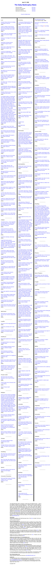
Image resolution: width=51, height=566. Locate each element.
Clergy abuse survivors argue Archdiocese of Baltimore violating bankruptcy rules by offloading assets (42, 60)
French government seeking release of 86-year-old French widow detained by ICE (8, 100)
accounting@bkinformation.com (16, 559)
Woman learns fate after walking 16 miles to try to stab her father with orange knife (7, 182)
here (32, 518)
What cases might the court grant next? (8, 291)
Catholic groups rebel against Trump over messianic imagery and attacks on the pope (8, 420)
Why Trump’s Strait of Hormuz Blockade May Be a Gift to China (42, 352)
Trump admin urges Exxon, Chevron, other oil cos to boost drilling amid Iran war (25, 192)
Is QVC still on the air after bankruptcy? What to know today (42, 213)
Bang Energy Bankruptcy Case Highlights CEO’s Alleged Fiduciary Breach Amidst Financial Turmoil (25, 450)
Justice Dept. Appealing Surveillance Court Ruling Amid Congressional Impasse (8, 151)
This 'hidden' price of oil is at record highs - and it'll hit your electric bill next (25, 197)
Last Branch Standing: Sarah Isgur (7, 236)
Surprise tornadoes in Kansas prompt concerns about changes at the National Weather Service (25, 264)
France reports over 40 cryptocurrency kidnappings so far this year (25, 494)
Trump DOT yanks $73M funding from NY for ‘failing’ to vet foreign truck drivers (42, 292)
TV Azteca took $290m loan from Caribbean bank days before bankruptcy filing (24, 417)
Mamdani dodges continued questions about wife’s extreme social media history (24, 307)
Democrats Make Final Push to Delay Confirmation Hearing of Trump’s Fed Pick (25, 103)
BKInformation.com (15, 515)
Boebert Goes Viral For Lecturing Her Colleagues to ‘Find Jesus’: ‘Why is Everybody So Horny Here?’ (25, 335)
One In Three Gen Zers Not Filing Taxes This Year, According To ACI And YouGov (42, 246)
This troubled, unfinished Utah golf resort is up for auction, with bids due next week (25, 433)
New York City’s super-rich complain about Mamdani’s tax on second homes (24, 315)
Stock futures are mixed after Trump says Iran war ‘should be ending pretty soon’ (8, 314)
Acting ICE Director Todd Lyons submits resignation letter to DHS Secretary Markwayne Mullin (8, 115)
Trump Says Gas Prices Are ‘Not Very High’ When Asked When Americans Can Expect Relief (25, 176)
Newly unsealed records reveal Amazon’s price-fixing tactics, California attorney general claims (42, 233)
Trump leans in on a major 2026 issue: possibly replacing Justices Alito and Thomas (8, 267)
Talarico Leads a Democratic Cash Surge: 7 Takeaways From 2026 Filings (24, 245)
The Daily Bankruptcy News (25, 5)
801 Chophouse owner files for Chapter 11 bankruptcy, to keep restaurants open (24, 444)
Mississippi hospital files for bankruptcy (8, 338)
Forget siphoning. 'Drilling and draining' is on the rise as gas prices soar (25, 203)
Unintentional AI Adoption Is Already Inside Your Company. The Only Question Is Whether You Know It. (42, 192)
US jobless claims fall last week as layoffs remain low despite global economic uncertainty (24, 77)
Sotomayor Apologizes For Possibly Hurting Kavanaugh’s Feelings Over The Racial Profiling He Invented (8, 277)
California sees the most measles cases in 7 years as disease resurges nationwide (8, 368)
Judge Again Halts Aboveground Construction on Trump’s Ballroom (8, 243)
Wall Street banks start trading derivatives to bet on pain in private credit (7, 378)
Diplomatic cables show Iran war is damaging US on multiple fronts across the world (24, 41)
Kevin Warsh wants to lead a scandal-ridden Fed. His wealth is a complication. (25, 69)
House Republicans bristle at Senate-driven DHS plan (25, 276)
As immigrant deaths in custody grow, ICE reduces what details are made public (8, 97)
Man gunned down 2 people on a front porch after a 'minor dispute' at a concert (8, 188)
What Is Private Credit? (5, 386)
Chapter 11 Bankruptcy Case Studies (42, 34)
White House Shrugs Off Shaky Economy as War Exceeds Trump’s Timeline (25, 83)
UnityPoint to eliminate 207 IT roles (7, 326)
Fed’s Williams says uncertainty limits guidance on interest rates (24, 52)
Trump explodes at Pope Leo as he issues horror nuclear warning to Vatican (7, 403)
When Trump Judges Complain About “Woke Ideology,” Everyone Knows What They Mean (8, 295)
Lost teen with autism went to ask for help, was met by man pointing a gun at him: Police (8, 194)
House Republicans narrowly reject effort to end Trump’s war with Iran (25, 224)
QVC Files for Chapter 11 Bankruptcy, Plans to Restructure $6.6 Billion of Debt (42, 209)
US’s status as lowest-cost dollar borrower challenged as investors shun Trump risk (24, 63)
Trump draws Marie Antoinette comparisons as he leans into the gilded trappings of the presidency (24, 235)
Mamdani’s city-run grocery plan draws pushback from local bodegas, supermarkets (25, 455)
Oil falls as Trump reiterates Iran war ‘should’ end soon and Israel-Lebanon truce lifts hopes (25, 182)
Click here (33, 9)
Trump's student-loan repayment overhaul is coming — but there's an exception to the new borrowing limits (42, 134)
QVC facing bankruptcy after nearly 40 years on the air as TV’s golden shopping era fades (42, 218)
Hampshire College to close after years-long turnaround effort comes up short (25, 359)
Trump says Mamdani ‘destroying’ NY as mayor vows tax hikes (25, 310)
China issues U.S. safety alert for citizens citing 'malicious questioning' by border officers (8, 102)
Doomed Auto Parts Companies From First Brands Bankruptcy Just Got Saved (25, 379)
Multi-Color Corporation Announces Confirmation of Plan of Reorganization (25, 465)
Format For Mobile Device (25, 14)
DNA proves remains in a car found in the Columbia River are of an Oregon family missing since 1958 (8, 204)
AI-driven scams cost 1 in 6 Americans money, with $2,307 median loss (24, 349)
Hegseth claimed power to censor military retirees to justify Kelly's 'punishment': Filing (25, 258)
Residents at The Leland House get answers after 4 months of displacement (25, 149)
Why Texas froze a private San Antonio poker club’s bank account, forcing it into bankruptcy (8, 455)
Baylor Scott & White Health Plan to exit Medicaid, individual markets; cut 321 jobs (8, 361)
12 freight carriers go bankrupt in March (42, 283)
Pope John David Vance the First (7, 424)
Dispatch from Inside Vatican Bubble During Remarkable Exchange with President (8, 398)
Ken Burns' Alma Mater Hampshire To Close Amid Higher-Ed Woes (25, 362)
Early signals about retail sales (41, 237)
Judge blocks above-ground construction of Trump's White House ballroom (8, 241)
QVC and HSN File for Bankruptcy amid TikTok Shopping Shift (42, 223)
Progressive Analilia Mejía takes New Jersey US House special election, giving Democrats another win (25, 325)
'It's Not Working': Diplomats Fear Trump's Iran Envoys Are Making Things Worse (41, 362)
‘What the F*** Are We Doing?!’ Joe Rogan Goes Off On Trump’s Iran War (25, 227)
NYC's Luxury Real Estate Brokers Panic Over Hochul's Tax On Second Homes (25, 157)
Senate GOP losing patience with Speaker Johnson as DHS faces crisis (24, 279)
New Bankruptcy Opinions (40, 19)
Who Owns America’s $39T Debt (24, 112)
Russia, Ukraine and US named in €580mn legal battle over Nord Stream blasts (42, 322)
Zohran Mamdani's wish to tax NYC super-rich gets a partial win (24, 312)
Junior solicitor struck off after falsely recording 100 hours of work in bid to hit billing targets (42, 316)
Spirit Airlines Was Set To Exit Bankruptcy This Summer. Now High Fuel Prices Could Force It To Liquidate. (42, 88)
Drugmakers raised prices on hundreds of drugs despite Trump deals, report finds (42, 260)
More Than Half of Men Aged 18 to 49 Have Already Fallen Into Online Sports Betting (8, 460)
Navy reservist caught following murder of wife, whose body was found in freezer (8, 177)
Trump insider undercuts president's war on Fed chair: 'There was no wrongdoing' (25, 97)
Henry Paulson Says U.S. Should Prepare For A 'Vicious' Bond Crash (25, 31)
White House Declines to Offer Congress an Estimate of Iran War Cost (24, 284)
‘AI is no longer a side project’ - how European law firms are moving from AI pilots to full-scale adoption (8, 57)
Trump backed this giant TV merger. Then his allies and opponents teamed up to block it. (25, 269)
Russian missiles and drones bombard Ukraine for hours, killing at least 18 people (42, 390)
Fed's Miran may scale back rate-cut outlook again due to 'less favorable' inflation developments (25, 57)
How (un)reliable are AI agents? (41, 156)
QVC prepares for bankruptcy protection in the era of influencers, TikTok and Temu (42, 215)
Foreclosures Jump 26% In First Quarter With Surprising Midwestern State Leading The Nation (25, 137)
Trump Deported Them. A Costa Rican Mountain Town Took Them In (7, 108)
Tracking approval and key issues (24, 216)
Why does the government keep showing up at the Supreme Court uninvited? (7, 262)
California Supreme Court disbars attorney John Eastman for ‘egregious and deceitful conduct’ (8, 141)
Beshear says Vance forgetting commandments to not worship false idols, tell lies (8, 427)
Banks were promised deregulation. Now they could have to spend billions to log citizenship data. (25, 475)
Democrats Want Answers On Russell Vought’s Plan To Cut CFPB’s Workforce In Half (8, 479)
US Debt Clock (21, 121)
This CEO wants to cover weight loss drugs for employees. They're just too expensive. (42, 266)
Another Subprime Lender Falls (24, 370)
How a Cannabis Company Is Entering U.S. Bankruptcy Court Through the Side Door (24, 407)
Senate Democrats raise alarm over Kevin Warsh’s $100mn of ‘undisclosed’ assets (24, 71)
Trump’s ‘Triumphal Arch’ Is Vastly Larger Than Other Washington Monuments (24, 292)
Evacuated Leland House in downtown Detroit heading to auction (25, 151)
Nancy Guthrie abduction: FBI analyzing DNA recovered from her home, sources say (7, 167)
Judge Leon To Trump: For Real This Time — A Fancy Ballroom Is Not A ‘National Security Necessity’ (8, 246)
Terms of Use (17, 511)
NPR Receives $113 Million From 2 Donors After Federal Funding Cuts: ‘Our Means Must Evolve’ (25, 423)
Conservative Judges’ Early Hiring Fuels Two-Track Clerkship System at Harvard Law (8, 252)
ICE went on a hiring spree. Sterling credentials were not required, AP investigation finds (8, 118)
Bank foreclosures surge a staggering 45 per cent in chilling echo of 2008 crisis (25, 143)
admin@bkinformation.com (30, 555)
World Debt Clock (21, 125)
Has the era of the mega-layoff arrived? (8, 323)
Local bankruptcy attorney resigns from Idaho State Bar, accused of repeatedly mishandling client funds (8, 87)
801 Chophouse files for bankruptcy (25, 441)
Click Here (33, 7)
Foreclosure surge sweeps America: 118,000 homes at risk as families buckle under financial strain (25, 134)
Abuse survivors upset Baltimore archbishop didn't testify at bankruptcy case (42, 55)
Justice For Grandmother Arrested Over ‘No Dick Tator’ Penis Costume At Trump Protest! (8, 161)
